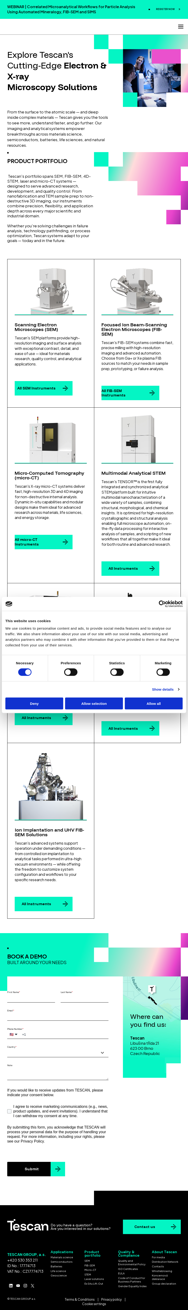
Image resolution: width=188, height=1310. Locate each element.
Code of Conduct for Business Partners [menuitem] (131, 1278)
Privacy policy (111, 1298)
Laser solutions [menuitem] (94, 1277)
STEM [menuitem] (87, 1273)
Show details (163, 689)
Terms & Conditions (80, 1298)
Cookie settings (94, 1303)
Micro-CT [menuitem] (90, 1268)
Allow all (153, 703)
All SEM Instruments (36, 387)
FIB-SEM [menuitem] (89, 1264)
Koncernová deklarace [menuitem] (160, 1276)
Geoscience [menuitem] (59, 1274)
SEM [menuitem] (87, 1259)
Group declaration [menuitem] (164, 1282)
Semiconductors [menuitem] (62, 1260)
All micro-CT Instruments (27, 540)
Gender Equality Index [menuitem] (132, 1284)
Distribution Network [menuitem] (165, 1260)
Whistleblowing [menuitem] (162, 1269)
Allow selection (94, 703)
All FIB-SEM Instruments (113, 391)
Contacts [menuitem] (158, 1265)
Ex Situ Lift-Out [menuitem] (93, 1282)
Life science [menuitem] (58, 1269)
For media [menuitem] (158, 1256)
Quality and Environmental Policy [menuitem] (132, 1261)
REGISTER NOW (165, 9)
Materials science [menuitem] (62, 1256)
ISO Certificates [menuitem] (128, 1267)
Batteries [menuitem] (56, 1265)
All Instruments (123, 567)
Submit (32, 1167)
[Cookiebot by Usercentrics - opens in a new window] (162, 603)
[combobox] (57, 1051)
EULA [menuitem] (121, 1272)
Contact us (144, 1225)
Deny (34, 703)
